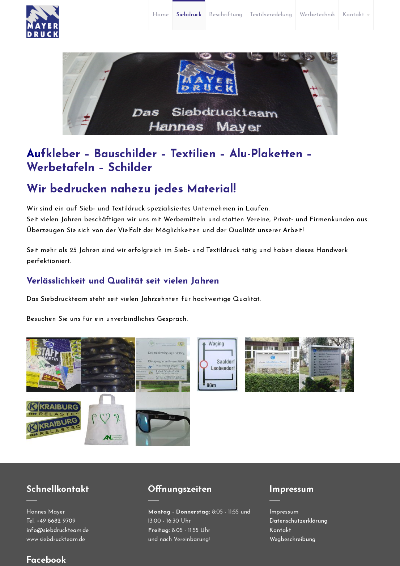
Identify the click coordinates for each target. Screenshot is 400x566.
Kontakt (280, 530)
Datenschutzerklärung (298, 521)
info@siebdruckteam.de (57, 530)
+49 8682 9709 (56, 521)
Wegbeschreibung (292, 539)
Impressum (283, 512)
